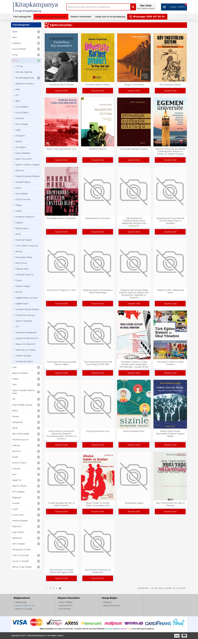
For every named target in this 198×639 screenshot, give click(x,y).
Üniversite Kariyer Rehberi (97, 84)
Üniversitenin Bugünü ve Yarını (61, 290)
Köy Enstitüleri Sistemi (170, 84)
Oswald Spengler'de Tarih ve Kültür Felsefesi (61, 504)
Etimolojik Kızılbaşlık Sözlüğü (134, 149)
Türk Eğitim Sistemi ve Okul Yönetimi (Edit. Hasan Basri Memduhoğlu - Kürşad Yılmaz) (133, 364)
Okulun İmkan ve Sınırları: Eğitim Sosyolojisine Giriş (98, 504)
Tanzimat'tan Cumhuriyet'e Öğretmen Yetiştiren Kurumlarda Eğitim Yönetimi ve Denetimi (61, 435)
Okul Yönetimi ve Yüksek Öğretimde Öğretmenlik (61, 571)
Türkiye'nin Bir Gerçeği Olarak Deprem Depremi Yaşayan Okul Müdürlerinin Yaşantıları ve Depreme (134, 294)
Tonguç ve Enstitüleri (134, 84)
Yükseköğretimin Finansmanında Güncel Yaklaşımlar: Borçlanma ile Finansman (134, 222)
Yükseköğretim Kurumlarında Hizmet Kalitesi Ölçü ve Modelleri (170, 220)
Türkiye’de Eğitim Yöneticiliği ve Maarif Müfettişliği (97, 291)
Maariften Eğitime (97, 149)
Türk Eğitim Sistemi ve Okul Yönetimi (170, 363)
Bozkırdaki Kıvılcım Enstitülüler (61, 218)
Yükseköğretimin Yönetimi (97, 218)
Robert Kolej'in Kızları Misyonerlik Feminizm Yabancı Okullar (170, 433)
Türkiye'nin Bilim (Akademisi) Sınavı (170, 291)
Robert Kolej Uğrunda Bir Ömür (61, 149)
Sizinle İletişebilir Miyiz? (134, 431)
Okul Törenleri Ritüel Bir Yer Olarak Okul (98, 571)
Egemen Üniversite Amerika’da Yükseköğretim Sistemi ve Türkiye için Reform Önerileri (170, 151)
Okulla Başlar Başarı (134, 503)
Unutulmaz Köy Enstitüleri (61, 84)
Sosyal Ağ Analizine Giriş (97, 431)
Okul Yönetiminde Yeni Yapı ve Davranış (170, 504)
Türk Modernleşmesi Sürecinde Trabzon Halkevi (61, 363)
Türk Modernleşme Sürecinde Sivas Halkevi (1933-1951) (98, 363)
